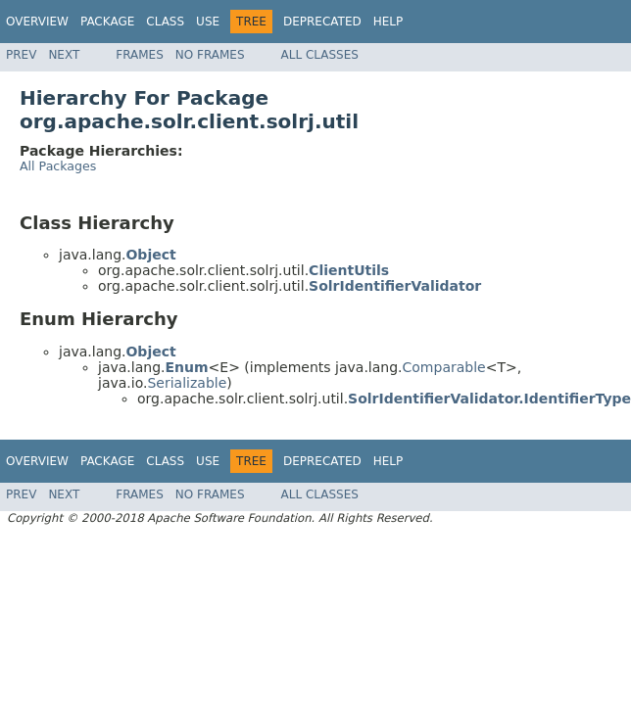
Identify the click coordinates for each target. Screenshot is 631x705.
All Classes (320, 55)
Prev (21, 55)
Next (63, 55)
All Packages (58, 166)
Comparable (444, 367)
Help (388, 21)
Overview (37, 21)
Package (107, 21)
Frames (140, 55)
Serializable (186, 383)
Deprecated (322, 21)
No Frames (210, 55)
